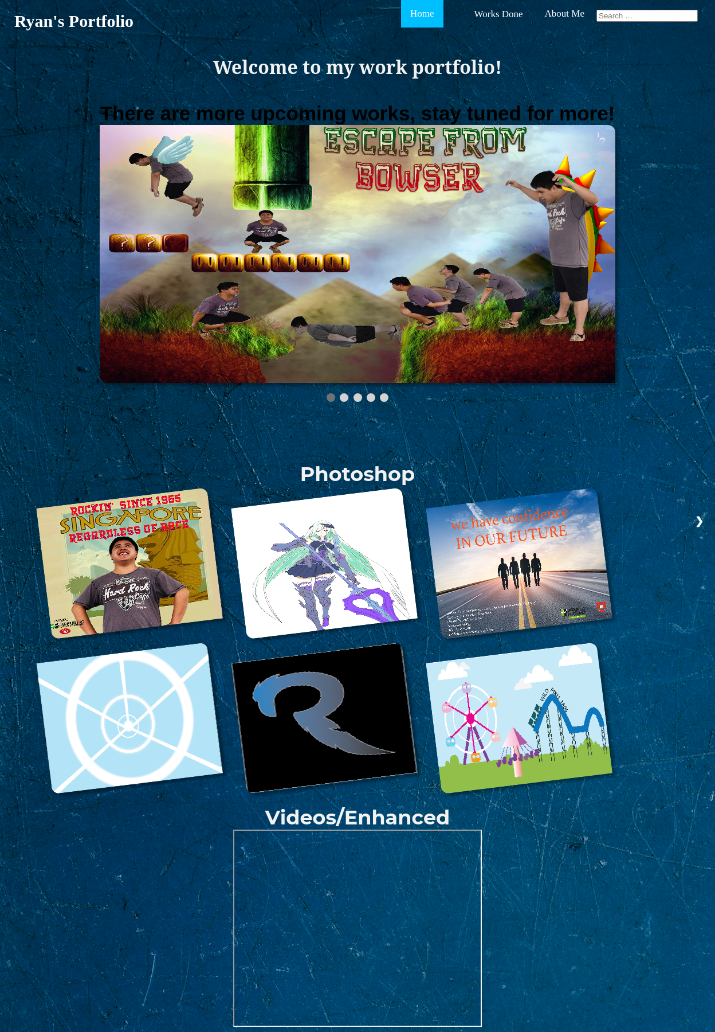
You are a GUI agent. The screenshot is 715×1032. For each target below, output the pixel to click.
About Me (564, 13)
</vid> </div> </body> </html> (357, 928)
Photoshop (357, 474)
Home (422, 13)
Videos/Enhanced (357, 817)
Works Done (498, 14)
